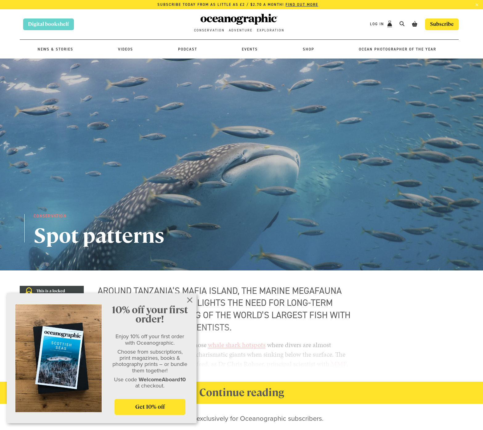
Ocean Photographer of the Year (397, 49)
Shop (308, 49)
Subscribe (442, 24)
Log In (378, 24)
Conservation (209, 30)
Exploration (270, 30)
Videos (125, 49)
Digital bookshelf (48, 24)
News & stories (55, 49)
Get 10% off (150, 406)
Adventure (241, 30)
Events (250, 49)
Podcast (187, 49)
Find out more (302, 4)
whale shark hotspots (237, 345)
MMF (338, 364)
